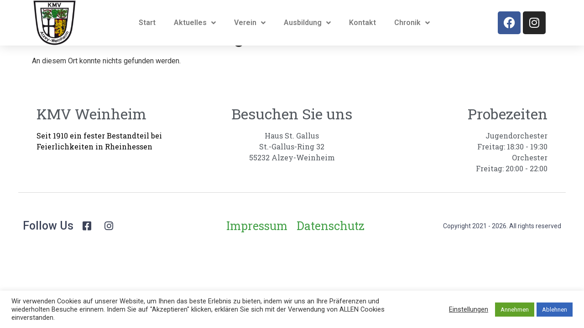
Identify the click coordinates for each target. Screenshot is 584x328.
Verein (250, 23)
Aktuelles (195, 23)
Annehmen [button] (515, 309)
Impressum (256, 248)
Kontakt (362, 22)
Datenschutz (331, 248)
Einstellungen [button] (468, 309)
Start (147, 22)
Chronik (412, 23)
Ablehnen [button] (554, 309)
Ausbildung (307, 23)
